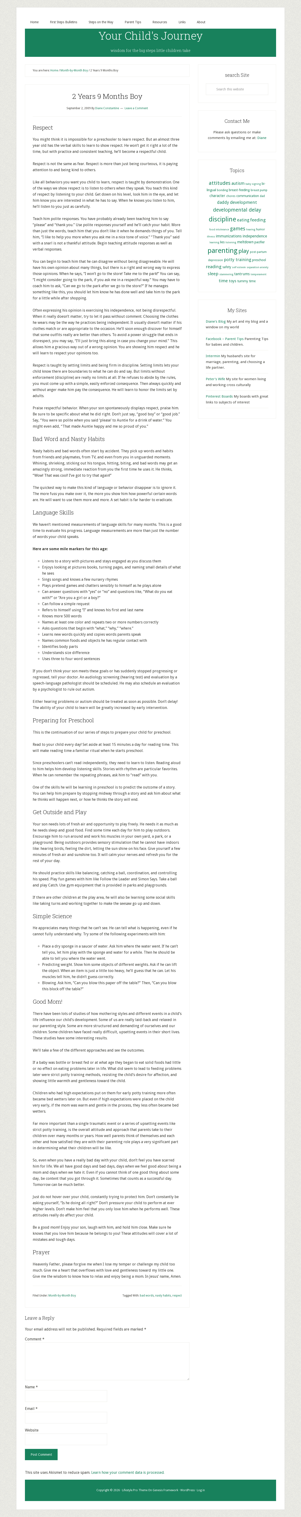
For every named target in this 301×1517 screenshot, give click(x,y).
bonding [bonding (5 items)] (222, 190)
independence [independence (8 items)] (255, 236)
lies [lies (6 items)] (222, 242)
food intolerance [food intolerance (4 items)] (219, 229)
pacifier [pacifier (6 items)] (259, 242)
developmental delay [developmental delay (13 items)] (237, 210)
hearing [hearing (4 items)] (250, 229)
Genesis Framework (165, 1490)
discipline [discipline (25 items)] (222, 219)
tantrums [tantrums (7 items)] (242, 274)
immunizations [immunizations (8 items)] (229, 236)
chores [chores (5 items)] (230, 196)
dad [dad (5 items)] (262, 196)
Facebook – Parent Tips (225, 339)
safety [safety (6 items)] (226, 267)
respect (177, 1295)
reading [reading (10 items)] (214, 266)
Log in (201, 1490)
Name (31, 1387)
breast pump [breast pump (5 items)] (259, 190)
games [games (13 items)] (237, 229)
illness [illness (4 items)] (211, 236)
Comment (34, 1339)
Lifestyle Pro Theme (134, 1490)
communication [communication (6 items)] (247, 196)
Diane (261, 138)
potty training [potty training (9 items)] (237, 259)
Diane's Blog (216, 321)
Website (32, 1430)
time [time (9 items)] (223, 280)
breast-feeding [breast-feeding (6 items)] (239, 190)
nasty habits (163, 1295)
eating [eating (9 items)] (243, 220)
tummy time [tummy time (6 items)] (246, 281)
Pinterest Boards (219, 397)
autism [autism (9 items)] (238, 183)
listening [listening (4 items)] (231, 242)
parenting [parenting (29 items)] (223, 251)
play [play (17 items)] (243, 251)
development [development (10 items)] (243, 202)
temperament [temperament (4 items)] (258, 274)
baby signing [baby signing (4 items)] (253, 184)
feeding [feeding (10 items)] (258, 220)
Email (31, 1409)
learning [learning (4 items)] (214, 242)
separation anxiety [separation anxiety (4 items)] (257, 267)
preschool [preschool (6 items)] (259, 260)
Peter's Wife (215, 379)
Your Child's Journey (150, 35)
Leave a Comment (136, 108)
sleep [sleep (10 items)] (213, 274)
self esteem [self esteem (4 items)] (239, 267)
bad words (147, 1295)
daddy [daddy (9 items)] (223, 202)
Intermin (213, 356)
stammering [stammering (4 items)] (226, 274)
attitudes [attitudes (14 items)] (219, 183)
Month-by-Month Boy (62, 1295)
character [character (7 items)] (217, 196)
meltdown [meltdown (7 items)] (245, 242)
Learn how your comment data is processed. (128, 1473)
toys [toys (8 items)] (232, 281)
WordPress (187, 1490)
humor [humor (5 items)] (260, 229)
